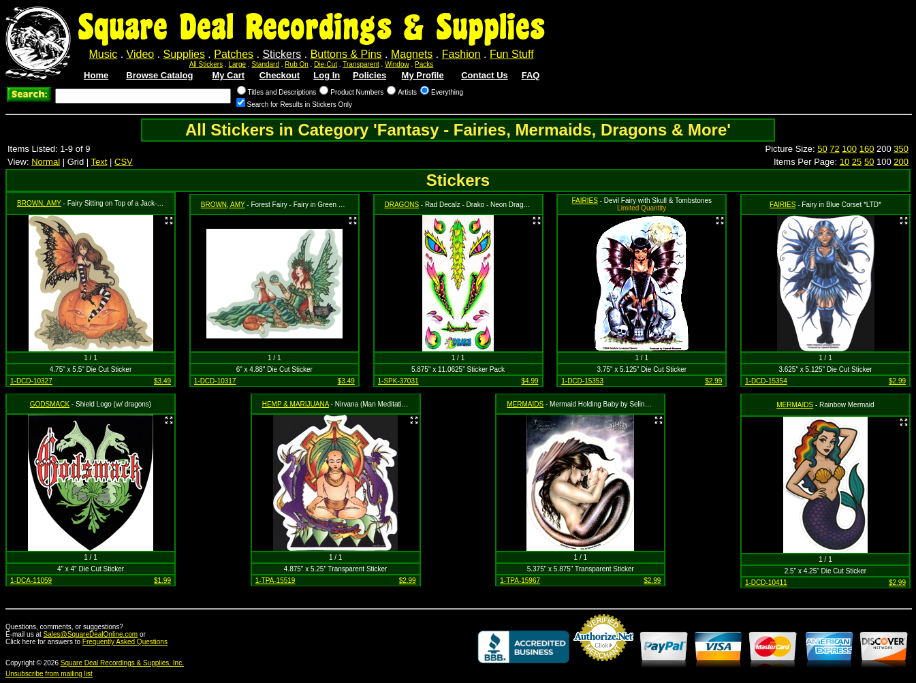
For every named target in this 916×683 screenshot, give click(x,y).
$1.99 (162, 580)
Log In (326, 75)
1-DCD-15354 (766, 381)
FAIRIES (585, 200)
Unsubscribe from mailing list (49, 674)
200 (901, 162)
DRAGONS (402, 204)
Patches (233, 54)
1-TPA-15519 (275, 580)
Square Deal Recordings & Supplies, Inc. (122, 663)
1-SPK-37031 (398, 381)
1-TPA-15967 (520, 580)
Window (397, 64)
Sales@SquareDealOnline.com (91, 634)
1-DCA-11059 (31, 580)
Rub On (296, 64)
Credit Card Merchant (603, 666)
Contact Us (484, 75)
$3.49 (162, 381)
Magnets (411, 54)
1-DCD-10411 (766, 582)
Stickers (281, 54)
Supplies (184, 54)
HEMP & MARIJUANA (295, 404)
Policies (369, 75)
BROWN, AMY (39, 203)
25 (857, 162)
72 (834, 149)
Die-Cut (325, 64)
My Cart (228, 75)
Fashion (461, 54)
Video (141, 54)
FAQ (531, 75)
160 (866, 149)
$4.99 (529, 381)
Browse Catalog (159, 75)
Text (99, 162)
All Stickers (206, 64)
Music (103, 54)
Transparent (361, 64)
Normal (45, 162)
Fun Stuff (512, 54)
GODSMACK (49, 404)
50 (822, 149)
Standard (265, 64)
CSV (123, 162)
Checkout (279, 75)
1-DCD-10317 (215, 381)
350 (901, 149)
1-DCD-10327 (31, 381)
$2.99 (713, 381)
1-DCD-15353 (582, 381)
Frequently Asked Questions (125, 642)
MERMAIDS (525, 404)
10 (844, 162)
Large (238, 64)
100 (849, 149)
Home (96, 75)
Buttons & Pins (346, 54)
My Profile (423, 75)
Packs (424, 64)
